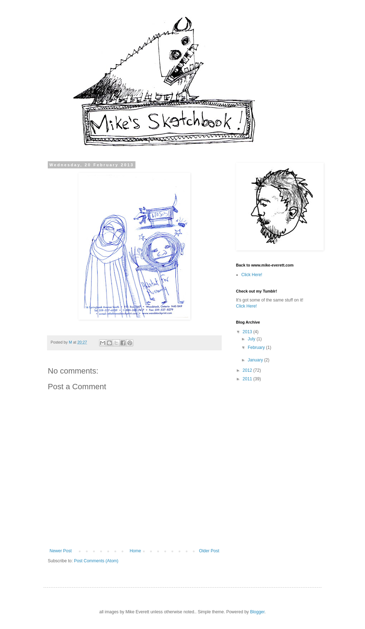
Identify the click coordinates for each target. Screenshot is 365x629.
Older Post (209, 550)
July (252, 338)
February (257, 347)
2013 (248, 331)
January (256, 359)
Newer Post (61, 550)
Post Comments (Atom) (96, 560)
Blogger (257, 611)
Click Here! (251, 274)
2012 (248, 370)
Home (135, 550)
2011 (248, 378)
